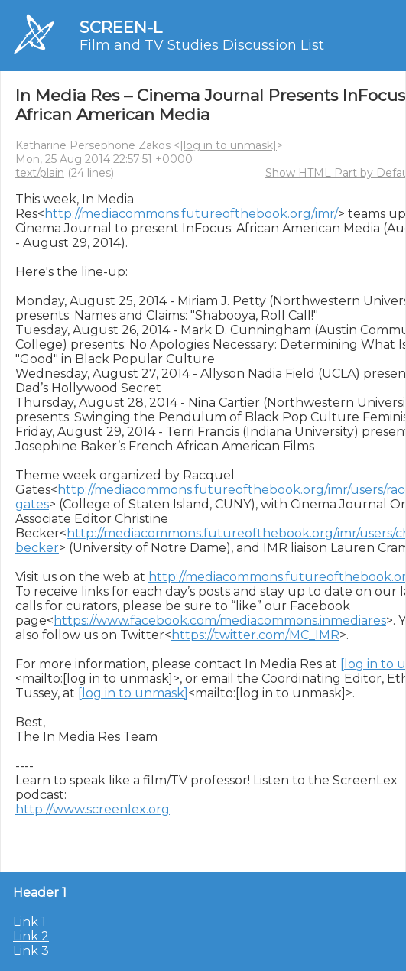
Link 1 (29, 921)
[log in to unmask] (228, 145)
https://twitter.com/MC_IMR (255, 635)
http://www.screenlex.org (92, 809)
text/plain (39, 173)
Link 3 (31, 950)
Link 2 (31, 936)
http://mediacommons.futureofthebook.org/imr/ (191, 213)
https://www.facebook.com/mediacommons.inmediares (220, 620)
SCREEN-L (121, 27)
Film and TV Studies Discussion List (202, 45)
